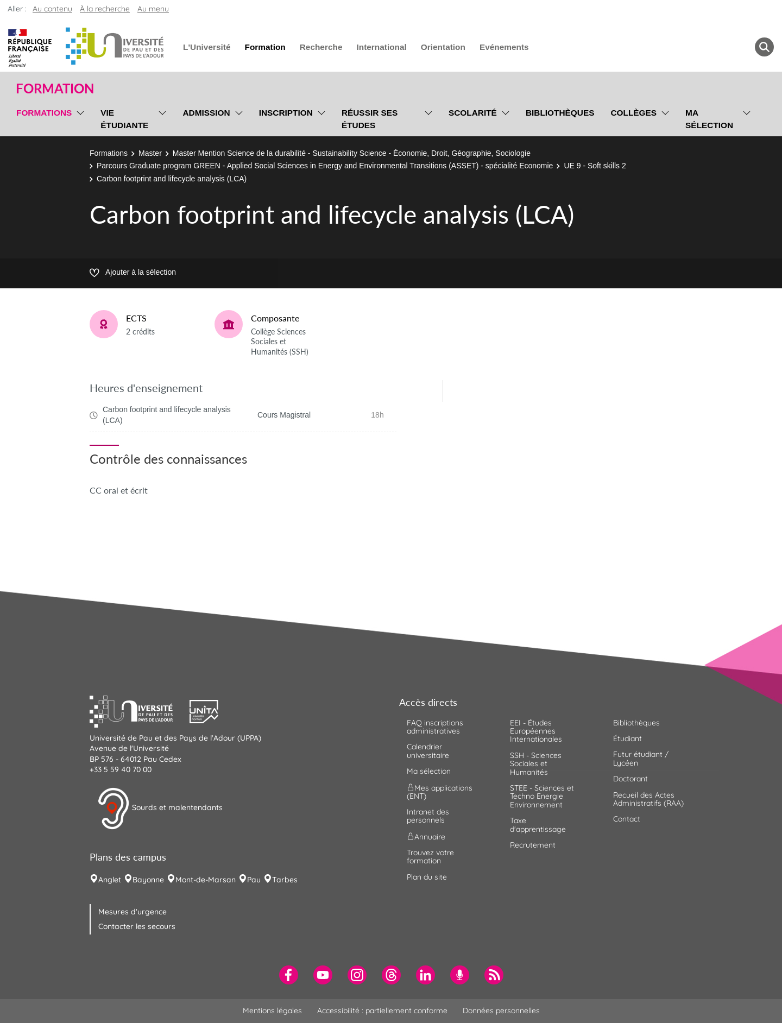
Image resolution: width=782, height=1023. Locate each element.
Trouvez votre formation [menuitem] (430, 857)
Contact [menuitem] (626, 819)
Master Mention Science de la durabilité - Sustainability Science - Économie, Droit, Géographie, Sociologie (352, 153)
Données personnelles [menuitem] (501, 1010)
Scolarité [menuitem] (473, 112)
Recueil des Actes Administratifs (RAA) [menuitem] (648, 799)
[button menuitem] (764, 46)
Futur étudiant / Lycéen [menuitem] (641, 758)
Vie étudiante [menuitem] (124, 119)
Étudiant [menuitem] (627, 738)
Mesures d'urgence (132, 912)
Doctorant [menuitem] (630, 779)
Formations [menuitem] (44, 112)
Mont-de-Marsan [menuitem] (205, 880)
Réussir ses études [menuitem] (370, 119)
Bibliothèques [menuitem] (560, 112)
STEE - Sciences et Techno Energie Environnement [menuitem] (542, 796)
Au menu (153, 9)
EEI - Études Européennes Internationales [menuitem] (536, 731)
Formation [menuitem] (264, 47)
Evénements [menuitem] (504, 47)
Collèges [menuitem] (633, 112)
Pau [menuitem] (254, 880)
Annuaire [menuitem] (426, 836)
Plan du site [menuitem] (427, 877)
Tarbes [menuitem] (285, 880)
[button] (140, 710)
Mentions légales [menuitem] (272, 1010)
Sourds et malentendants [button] (160, 808)
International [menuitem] (381, 47)
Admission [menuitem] (206, 112)
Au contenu (52, 9)
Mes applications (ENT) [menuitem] (439, 791)
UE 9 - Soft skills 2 (595, 165)
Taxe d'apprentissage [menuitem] (538, 824)
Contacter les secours (136, 926)
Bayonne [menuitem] (148, 880)
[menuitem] (289, 975)
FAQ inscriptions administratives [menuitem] (435, 727)
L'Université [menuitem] (206, 47)
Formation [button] (55, 88)
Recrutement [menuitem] (533, 845)
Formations (109, 153)
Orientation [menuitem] (443, 47)
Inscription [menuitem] (286, 112)
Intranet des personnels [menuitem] (428, 816)
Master (150, 153)
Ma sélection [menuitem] (709, 119)
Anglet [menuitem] (109, 880)
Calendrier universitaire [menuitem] (428, 751)
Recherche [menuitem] (321, 47)
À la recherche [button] (105, 9)
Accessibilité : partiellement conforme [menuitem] (382, 1010)
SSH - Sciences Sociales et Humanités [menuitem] (536, 763)
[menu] (78, 117)
